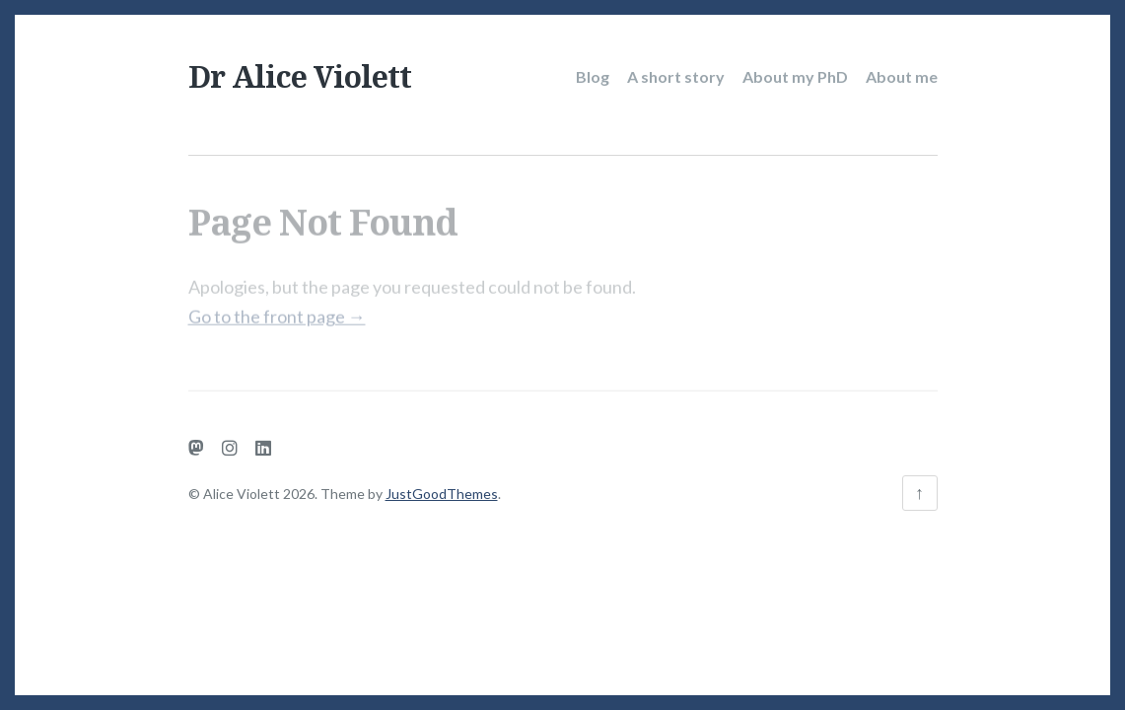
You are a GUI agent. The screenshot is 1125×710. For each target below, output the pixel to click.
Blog (592, 76)
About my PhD (795, 76)
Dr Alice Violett (299, 76)
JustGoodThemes (442, 493)
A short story (676, 76)
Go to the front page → (277, 309)
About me (902, 76)
